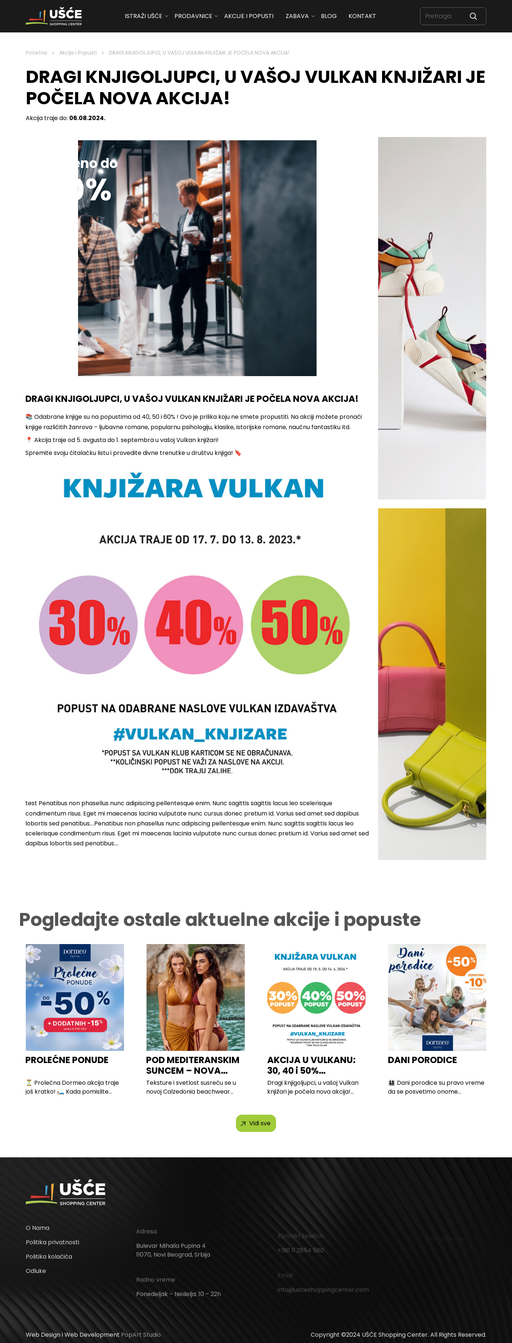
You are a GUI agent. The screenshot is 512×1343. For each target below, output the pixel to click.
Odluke (36, 1276)
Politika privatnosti (52, 1247)
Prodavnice (193, 16)
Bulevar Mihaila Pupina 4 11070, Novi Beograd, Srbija (173, 1257)
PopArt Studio (141, 1334)
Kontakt (363, 16)
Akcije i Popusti (78, 52)
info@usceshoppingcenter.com (323, 1292)
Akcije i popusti (249, 16)
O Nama (37, 1232)
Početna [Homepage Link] (36, 52)
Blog (329, 16)
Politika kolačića (49, 1261)
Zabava (297, 16)
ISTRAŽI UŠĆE (143, 16)
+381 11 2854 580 (301, 1253)
